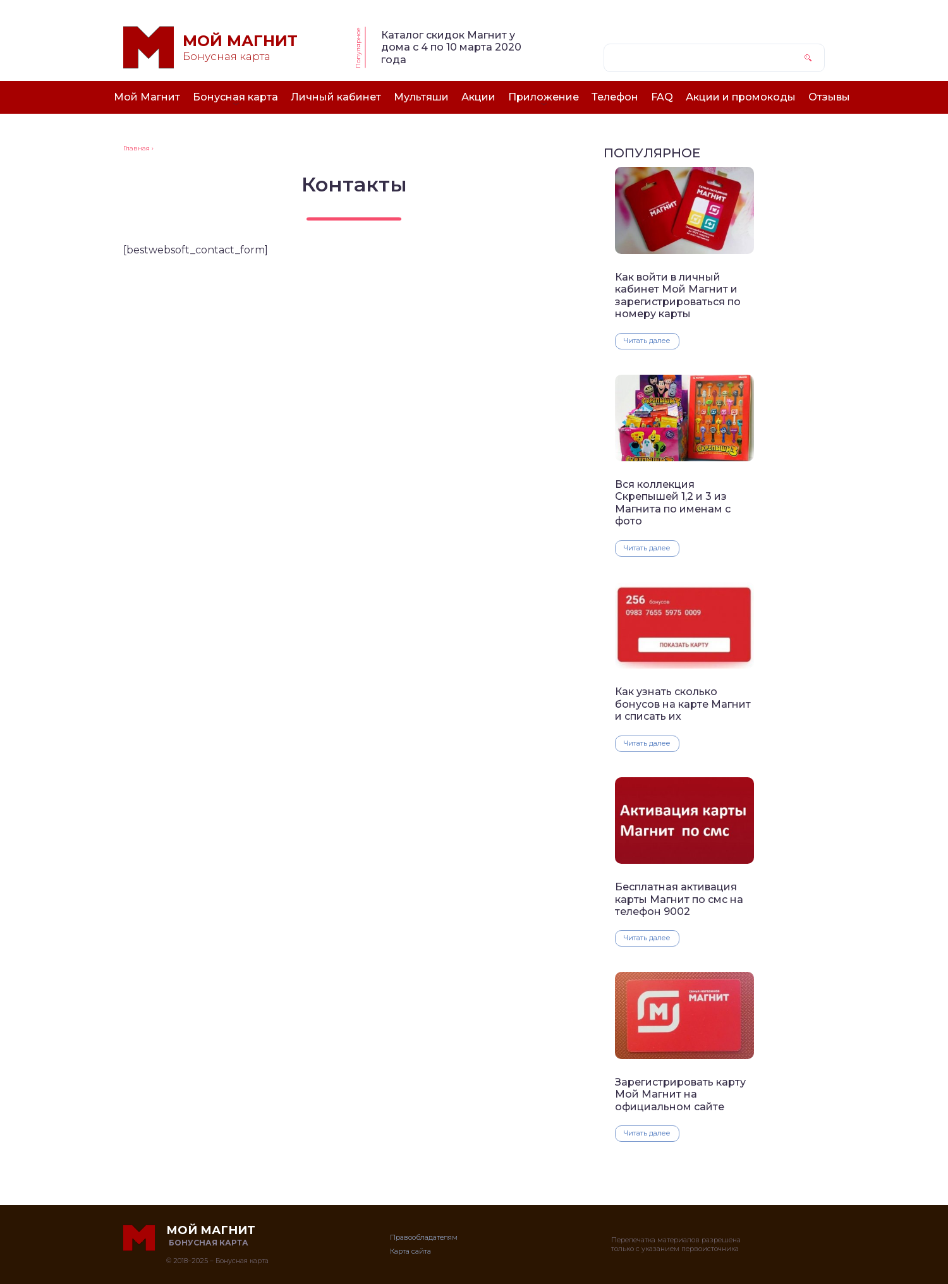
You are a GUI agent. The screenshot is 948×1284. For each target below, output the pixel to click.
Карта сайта (410, 1251)
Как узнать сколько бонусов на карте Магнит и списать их (683, 704)
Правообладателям (424, 1237)
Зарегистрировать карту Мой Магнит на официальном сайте (680, 1094)
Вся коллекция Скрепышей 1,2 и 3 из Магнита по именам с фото (673, 502)
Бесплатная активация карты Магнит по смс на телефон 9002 (679, 899)
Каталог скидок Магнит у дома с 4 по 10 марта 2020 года (451, 47)
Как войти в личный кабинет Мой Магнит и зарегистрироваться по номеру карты (678, 295)
